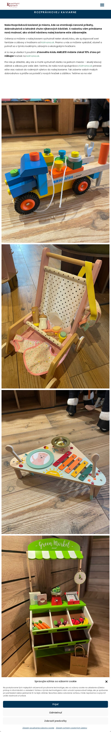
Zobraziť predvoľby (55, 720)
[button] (106, 681)
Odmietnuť (55, 712)
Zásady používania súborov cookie (38, 728)
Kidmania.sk (47, 42)
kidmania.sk (32, 56)
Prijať (55, 704)
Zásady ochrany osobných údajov (71, 728)
